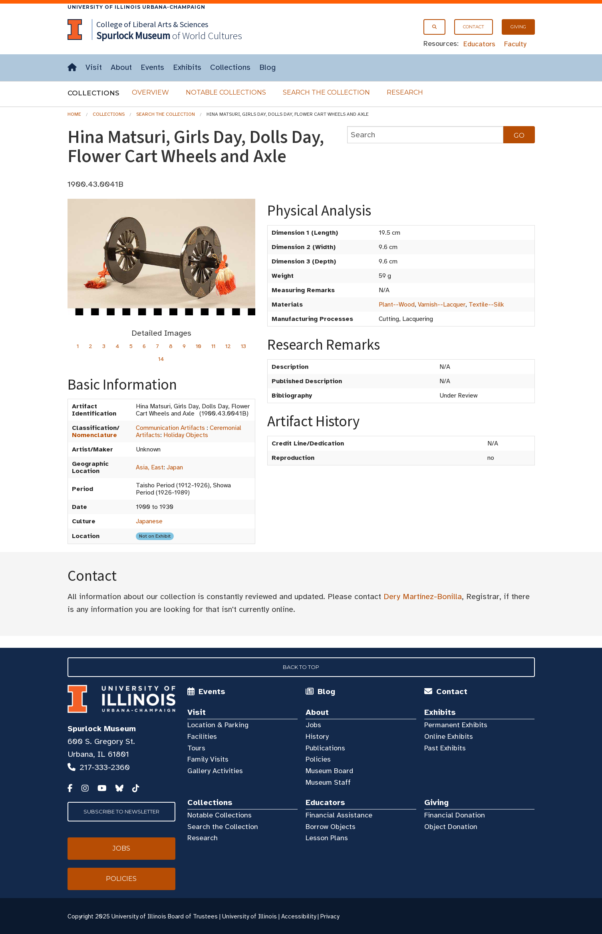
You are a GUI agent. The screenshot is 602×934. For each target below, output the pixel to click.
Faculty (515, 44)
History (317, 736)
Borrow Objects (331, 826)
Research (405, 92)
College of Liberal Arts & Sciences (152, 24)
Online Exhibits (448, 736)
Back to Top (301, 667)
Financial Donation (454, 815)
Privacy (329, 916)
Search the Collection (326, 92)
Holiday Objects (185, 435)
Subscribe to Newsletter (121, 811)
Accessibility (298, 916)
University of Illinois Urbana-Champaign (136, 7)
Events (152, 67)
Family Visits (207, 759)
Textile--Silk (486, 305)
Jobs (313, 724)
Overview (150, 92)
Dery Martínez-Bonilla (422, 597)
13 (243, 346)
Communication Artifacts (170, 428)
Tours (196, 748)
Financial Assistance (339, 815)
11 (213, 346)
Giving (518, 27)
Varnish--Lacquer (441, 305)
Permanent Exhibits (455, 724)
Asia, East (149, 467)
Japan (175, 467)
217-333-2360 (104, 767)
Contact (473, 27)
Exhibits (187, 67)
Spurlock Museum (102, 729)
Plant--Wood (397, 305)
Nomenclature (94, 435)
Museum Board (329, 770)
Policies (318, 759)
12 (228, 346)
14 (161, 359)
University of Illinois (249, 916)
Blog (267, 67)
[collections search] (425, 134)
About (121, 67)
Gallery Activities (215, 770)
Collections (230, 67)
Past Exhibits (445, 748)
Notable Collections (226, 92)
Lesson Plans (327, 837)
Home (74, 114)
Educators (479, 44)
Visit (93, 67)
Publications (325, 748)
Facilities (202, 736)
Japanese (149, 521)
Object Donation (450, 826)
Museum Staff (328, 782)
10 (198, 346)
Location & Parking (217, 724)
